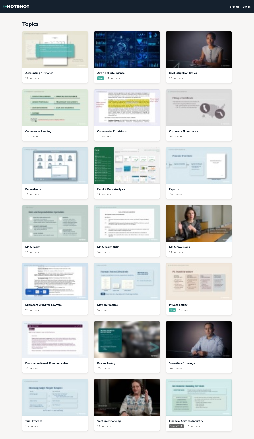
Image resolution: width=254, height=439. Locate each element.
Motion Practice (107, 305)
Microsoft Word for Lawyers (43, 305)
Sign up (234, 6)
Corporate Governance (183, 131)
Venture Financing (109, 421)
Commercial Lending (38, 131)
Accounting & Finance (39, 73)
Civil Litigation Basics (183, 73)
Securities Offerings (182, 363)
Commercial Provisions (112, 131)
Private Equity (178, 305)
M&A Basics (32, 247)
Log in (247, 6)
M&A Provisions (179, 247)
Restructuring (106, 363)
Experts (174, 189)
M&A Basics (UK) (108, 247)
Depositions (33, 189)
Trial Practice (33, 421)
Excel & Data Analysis (111, 189)
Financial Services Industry (186, 421)
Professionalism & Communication (47, 363)
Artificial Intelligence (111, 73)
